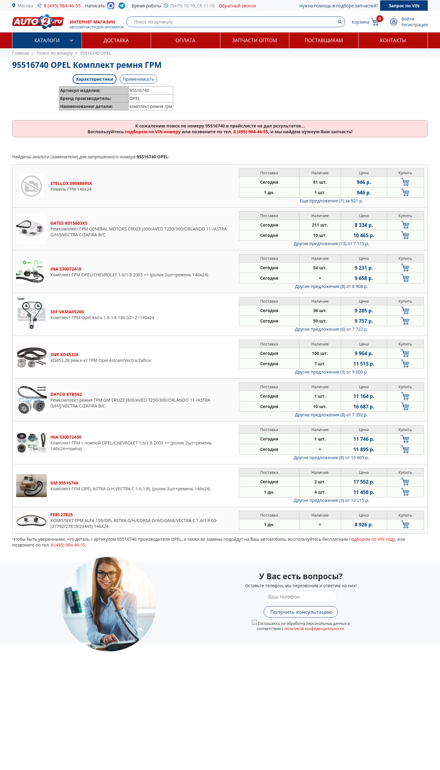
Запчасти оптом (254, 40)
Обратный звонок (237, 6)
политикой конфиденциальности (314, 628)
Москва (25, 6)
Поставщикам (324, 40)
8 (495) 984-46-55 (62, 5)
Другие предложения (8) (331, 286)
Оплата (185, 40)
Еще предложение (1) (331, 201)
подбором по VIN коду (372, 539)
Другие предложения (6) (331, 329)
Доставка (116, 40)
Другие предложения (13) (331, 243)
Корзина (360, 22)
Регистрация (415, 25)
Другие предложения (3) (331, 372)
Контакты (393, 40)
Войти (408, 19)
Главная (20, 53)
